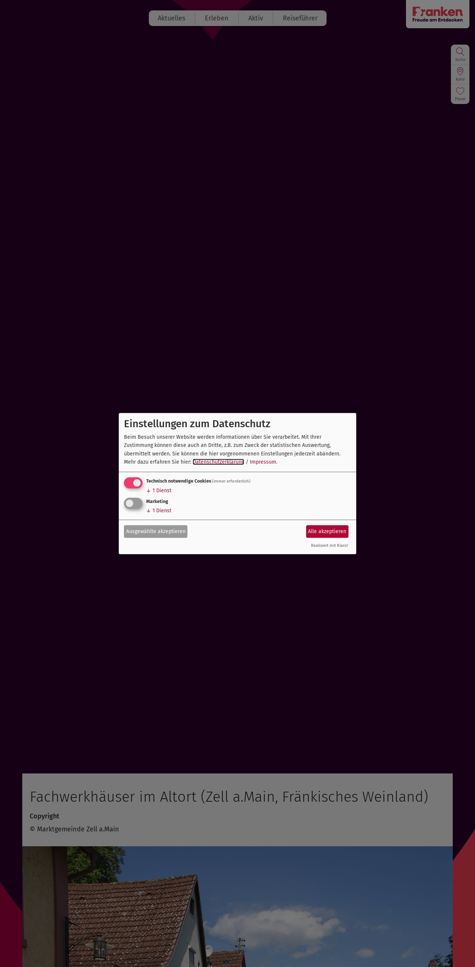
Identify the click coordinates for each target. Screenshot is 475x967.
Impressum (263, 462)
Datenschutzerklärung (218, 462)
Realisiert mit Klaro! (329, 545)
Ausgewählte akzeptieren (156, 531)
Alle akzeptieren (327, 531)
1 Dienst (158, 490)
